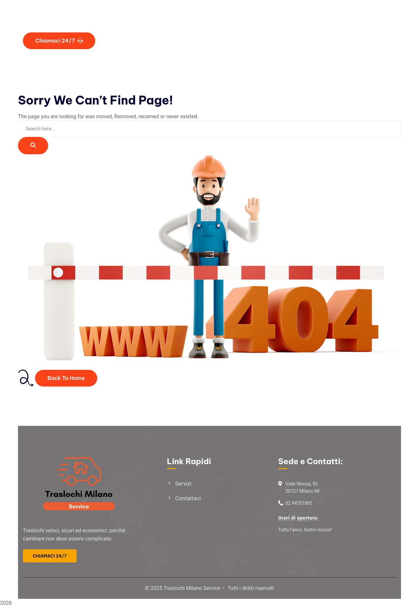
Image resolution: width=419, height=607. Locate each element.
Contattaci (188, 498)
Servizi (183, 483)
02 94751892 (298, 503)
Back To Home (66, 378)
